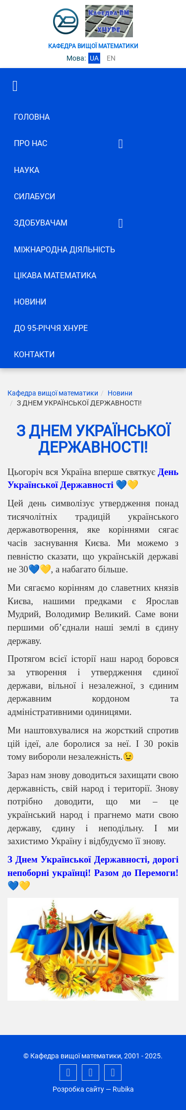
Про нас (30, 143)
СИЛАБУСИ (34, 196)
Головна (32, 117)
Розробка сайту (78, 1089)
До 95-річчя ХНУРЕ (51, 328)
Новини (30, 302)
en (111, 58)
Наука (26, 170)
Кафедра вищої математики (52, 393)
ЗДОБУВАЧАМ (40, 223)
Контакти (34, 354)
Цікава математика (55, 275)
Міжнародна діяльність (64, 249)
